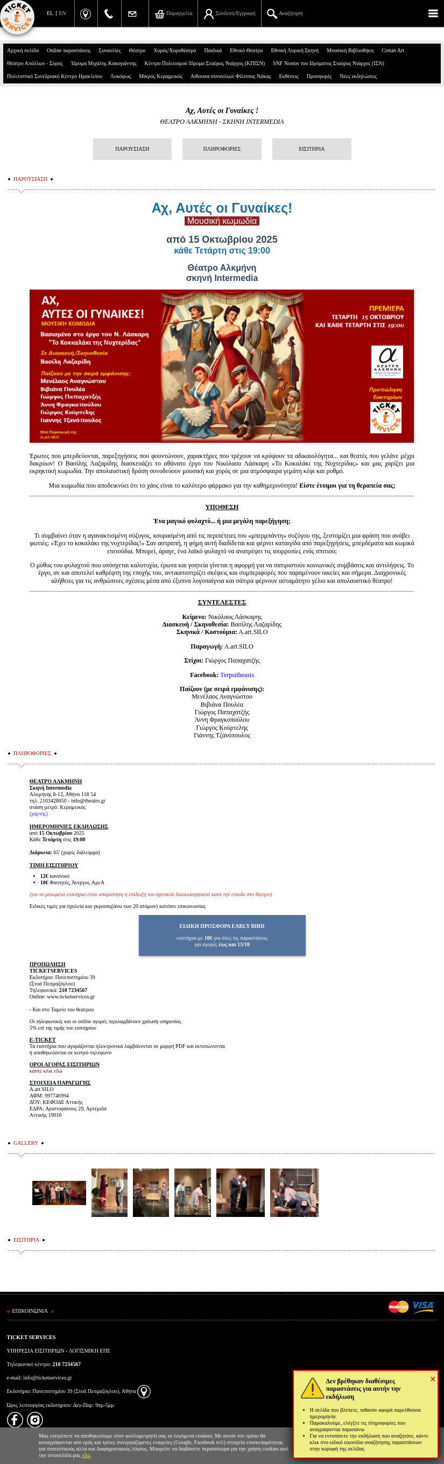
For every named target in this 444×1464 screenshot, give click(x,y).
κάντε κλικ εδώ (46, 1071)
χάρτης (38, 814)
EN (62, 13)
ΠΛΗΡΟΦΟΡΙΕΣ (222, 149)
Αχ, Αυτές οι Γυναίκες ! (222, 111)
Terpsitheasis (236, 675)
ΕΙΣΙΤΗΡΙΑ (312, 149)
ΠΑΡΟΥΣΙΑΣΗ (132, 149)
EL (50, 13)
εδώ (86, 1455)
